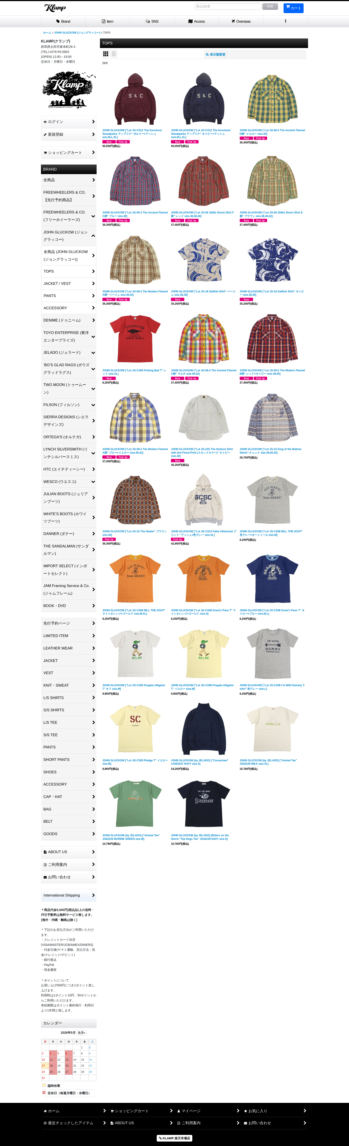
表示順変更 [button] (215, 54)
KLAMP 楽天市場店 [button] (174, 1138)
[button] (152, 22)
